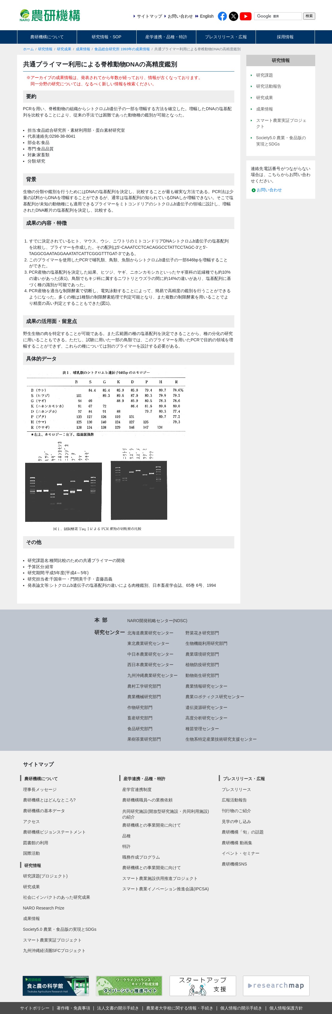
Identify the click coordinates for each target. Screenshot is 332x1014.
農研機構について (47, 36)
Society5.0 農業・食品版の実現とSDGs (59, 929)
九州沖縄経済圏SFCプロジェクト (54, 950)
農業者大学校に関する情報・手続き (179, 1008)
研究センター (109, 632)
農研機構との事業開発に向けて (151, 825)
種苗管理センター (202, 728)
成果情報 (83, 49)
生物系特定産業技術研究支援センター (221, 739)
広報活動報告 (234, 800)
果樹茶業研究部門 (144, 739)
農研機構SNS (234, 864)
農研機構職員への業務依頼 (147, 800)
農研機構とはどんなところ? (49, 800)
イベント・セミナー (240, 853)
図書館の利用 (35, 842)
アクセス (31, 821)
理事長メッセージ (40, 789)
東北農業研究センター (148, 643)
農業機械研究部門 (144, 696)
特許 (126, 846)
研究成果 (64, 49)
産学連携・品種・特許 (166, 36)
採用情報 (285, 36)
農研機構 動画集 (237, 842)
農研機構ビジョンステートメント (54, 832)
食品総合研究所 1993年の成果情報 (122, 49)
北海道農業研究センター (150, 632)
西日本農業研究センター (150, 664)
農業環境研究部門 (202, 654)
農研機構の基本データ (44, 810)
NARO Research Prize (43, 908)
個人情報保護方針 (286, 1008)
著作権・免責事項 (73, 1008)
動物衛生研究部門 (202, 675)
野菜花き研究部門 (202, 632)
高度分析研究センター (206, 718)
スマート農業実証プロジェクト (52, 940)
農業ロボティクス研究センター (214, 696)
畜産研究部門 (140, 718)
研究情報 (45, 49)
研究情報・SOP (106, 36)
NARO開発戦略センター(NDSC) (157, 620)
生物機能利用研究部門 (206, 643)
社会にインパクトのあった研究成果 (56, 897)
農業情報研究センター (206, 686)
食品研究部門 (140, 728)
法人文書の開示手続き (118, 1008)
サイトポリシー (34, 1008)
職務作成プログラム (141, 857)
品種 (126, 835)
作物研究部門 (140, 707)
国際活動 (31, 853)
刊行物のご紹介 (236, 810)
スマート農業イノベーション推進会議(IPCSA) (165, 888)
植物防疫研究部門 (202, 664)
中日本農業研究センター (150, 654)
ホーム (28, 49)
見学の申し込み (236, 821)
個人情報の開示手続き (241, 1008)
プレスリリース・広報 (226, 36)
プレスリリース (236, 789)
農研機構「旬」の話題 (243, 832)
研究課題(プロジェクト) (45, 876)
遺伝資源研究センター (206, 707)
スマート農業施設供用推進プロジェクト (160, 878)
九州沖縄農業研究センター (152, 675)
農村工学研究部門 (144, 686)
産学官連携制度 (137, 789)
